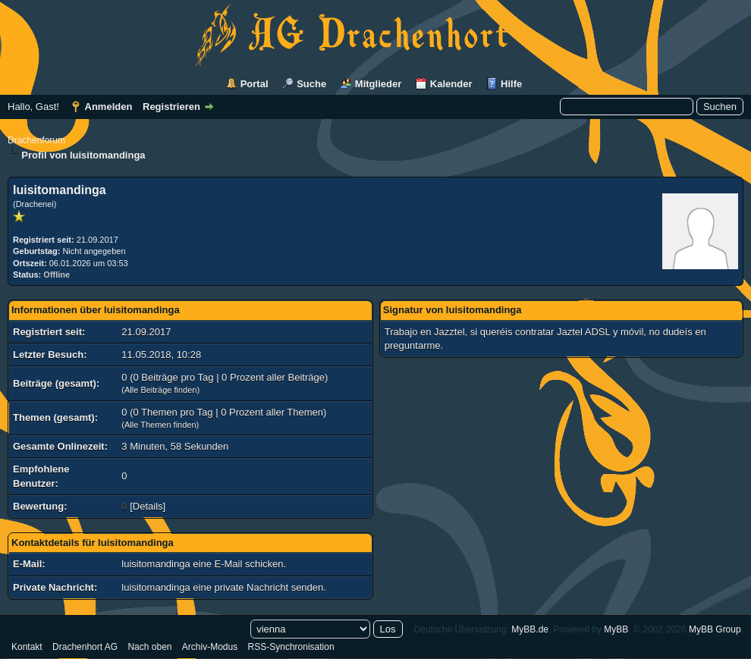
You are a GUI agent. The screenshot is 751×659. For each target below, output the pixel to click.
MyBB (616, 629)
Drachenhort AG (85, 647)
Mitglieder (378, 83)
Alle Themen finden (160, 424)
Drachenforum (36, 140)
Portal (254, 83)
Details (148, 506)
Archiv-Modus (209, 647)
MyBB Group (715, 629)
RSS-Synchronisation (291, 647)
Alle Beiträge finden (160, 389)
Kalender (451, 83)
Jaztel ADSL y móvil (600, 331)
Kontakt (26, 647)
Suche (311, 83)
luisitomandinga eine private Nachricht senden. (223, 587)
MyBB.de (529, 629)
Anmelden (109, 106)
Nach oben (149, 647)
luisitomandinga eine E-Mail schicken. (203, 564)
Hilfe (511, 83)
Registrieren (171, 106)
